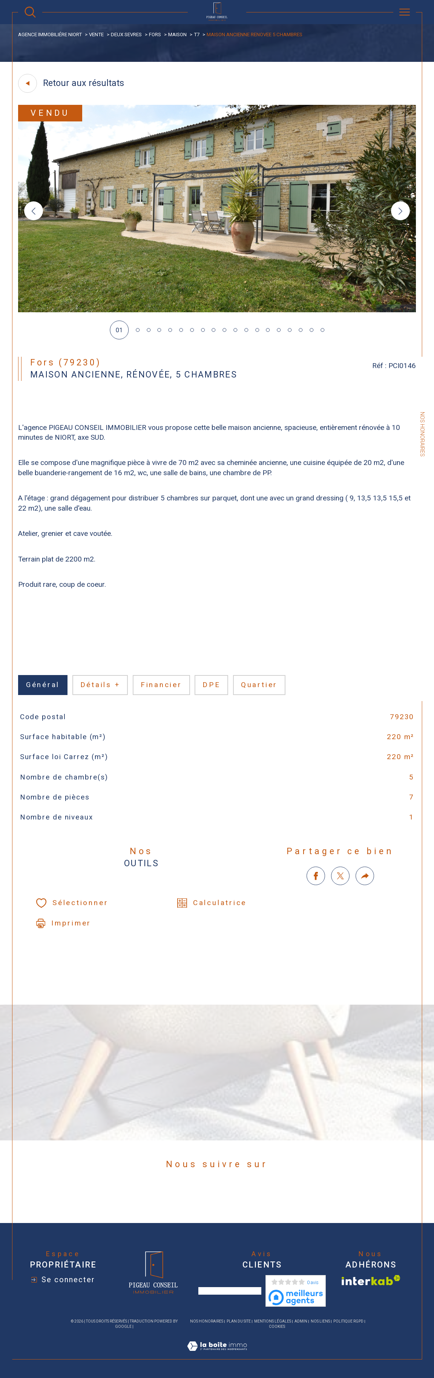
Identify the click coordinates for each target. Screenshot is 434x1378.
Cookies (277, 1326)
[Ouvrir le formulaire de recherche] (30, 12)
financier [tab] (161, 685)
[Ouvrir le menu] (404, 12)
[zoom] (217, 310)
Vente (96, 34)
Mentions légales (272, 1321)
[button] (400, 210)
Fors (155, 34)
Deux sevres (126, 34)
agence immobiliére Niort (50, 34)
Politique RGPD (348, 1321)
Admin (300, 1321)
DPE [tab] (211, 685)
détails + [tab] (100, 685)
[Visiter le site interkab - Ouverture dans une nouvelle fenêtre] (371, 1280)
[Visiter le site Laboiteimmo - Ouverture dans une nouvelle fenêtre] (217, 1354)
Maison (177, 34)
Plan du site (239, 1321)
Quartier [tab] (259, 685)
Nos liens (320, 1321)
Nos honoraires (206, 1321)
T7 (196, 34)
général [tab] (43, 685)
